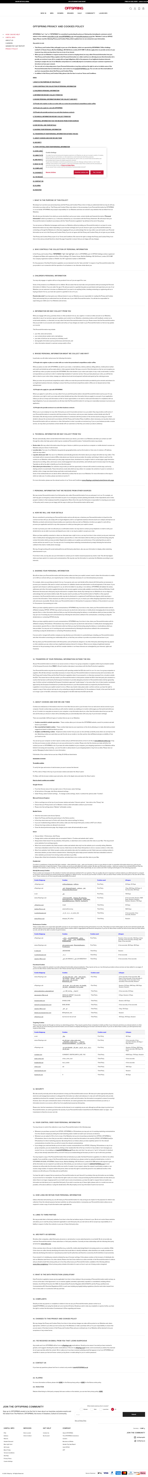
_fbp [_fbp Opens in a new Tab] (63, 1036)
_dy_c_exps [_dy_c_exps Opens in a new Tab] (65, 980)
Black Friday (7, 1450)
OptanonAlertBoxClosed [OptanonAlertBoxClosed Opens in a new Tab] (69, 890)
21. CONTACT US (38, 181)
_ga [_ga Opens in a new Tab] (63, 894)
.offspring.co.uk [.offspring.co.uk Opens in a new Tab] (39, 905)
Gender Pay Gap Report (15, 46)
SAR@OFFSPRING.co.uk (97, 1164)
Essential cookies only (81, 172)
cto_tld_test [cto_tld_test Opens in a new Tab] (66, 1040)
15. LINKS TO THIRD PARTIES (42, 155)
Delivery (6, 1436)
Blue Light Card (8, 1444)
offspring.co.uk (66, 1345)
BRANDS (70, 13)
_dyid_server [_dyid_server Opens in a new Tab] (82, 976)
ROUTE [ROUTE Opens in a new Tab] (77, 901)
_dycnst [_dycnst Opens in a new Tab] (72, 978)
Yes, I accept (97, 172)
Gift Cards (6, 1447)
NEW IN (43, 13)
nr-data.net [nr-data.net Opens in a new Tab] (37, 950)
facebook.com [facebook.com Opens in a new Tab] (38, 1074)
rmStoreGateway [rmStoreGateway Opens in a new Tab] (67, 884)
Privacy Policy (12, 49)
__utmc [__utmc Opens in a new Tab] (64, 938)
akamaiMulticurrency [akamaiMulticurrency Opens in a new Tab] (68, 901)
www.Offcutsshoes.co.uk (84, 36)
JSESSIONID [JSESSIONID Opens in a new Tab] (78, 899)
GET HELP (47, 1428)
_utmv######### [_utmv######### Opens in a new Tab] (72, 938)
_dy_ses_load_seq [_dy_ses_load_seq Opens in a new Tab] (67, 976)
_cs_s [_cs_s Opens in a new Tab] (85, 1047)
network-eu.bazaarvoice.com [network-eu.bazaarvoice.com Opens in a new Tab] (42, 1004)
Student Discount (8, 1441)
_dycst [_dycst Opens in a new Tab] (78, 978)
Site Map (6, 1455)
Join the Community (136, 1433)
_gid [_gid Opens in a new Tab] (63, 888)
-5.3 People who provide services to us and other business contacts (53, 112)
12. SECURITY (37, 142)
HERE (61, 1382)
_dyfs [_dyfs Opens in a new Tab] (76, 976)
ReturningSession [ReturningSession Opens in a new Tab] (79, 945)
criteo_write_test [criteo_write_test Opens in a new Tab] (75, 1040)
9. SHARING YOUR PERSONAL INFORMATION (47, 129)
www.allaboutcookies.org (102, 740)
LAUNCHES (103, 13)
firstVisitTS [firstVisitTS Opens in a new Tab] (84, 901)
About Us (9, 40)
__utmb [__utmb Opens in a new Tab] (69, 939)
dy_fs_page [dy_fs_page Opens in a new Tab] (79, 987)
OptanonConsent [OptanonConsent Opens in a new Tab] (71, 888)
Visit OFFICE (66, 1447)
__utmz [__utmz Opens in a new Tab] (74, 939)
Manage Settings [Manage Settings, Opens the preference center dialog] (51, 172)
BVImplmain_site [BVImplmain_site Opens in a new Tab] (67, 981)
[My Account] (135, 8)
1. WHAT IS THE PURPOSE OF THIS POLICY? (47, 82)
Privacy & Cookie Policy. (68, 165)
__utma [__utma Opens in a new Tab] (81, 938)
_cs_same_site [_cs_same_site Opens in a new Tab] (81, 1043)
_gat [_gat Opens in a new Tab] (84, 888)
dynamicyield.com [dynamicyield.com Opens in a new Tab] (39, 1000)
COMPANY (67, 1428)
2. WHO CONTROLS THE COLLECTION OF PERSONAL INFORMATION (54, 86)
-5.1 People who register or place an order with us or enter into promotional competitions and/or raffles (64, 103)
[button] (139, 1428)
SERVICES (27, 1428)
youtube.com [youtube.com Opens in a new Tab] (38, 1054)
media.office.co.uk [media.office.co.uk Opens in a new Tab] (39, 909)
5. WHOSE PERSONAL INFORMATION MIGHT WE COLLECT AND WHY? (55, 99)
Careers (9, 43)
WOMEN (60, 13)
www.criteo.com (46, 1244)
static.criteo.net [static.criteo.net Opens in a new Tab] (39, 1058)
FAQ (5, 1433)
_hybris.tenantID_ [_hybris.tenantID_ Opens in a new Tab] (67, 898)
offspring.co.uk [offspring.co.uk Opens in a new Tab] (38, 1016)
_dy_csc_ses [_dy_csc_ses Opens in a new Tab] (74, 980)
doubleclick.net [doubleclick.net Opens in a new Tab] (38, 1062)
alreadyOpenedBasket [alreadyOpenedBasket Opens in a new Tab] (69, 1043)
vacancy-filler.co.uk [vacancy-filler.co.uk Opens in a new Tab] (40, 959)
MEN (51, 13)
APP (64, 1450)
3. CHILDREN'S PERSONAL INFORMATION (46, 90)
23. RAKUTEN (37, 190)
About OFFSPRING (68, 1433)
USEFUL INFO (9, 1428)
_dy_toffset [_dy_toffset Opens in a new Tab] (65, 978)
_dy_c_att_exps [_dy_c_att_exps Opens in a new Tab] (74, 985)
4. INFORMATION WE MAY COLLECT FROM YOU (48, 95)
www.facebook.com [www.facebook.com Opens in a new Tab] (40, 1070)
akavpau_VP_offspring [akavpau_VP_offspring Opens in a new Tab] (80, 898)
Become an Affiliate (68, 1441)
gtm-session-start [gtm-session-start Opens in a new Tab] (67, 945)
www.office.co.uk (52, 36)
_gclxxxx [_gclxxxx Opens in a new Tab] (79, 888)
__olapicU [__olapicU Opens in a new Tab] (82, 1042)
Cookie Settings (8, 1461)
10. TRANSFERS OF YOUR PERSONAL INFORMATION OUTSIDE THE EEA (55, 134)
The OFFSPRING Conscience (71, 1436)
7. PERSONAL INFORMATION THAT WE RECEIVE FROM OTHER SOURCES (56, 121)
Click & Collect (27, 1436)
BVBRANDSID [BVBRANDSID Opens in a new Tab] (66, 941)
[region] (74, 163)
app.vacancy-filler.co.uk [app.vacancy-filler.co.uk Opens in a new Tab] (41, 995)
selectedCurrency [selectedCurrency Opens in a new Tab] (67, 899)
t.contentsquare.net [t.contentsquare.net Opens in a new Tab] (40, 913)
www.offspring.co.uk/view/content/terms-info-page (98, 480)
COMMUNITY (90, 13)
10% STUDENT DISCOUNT (78, 1)
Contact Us (46, 1433)
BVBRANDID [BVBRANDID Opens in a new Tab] (81, 939)
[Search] (131, 8)
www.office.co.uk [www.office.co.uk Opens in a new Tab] (39, 918)
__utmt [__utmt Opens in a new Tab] (64, 939)
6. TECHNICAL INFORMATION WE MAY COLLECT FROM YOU (52, 116)
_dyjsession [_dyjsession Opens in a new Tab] (72, 987)
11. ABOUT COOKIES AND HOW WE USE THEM (47, 138)
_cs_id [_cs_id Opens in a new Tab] (81, 1047)
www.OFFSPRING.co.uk (66, 36)
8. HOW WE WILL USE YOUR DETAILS (44, 125)
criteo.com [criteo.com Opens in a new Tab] (37, 1066)
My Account (46, 1436)
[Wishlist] (139, 8)
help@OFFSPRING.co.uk (81, 68)
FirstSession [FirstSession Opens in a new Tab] (66, 946)
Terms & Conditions (9, 1453)
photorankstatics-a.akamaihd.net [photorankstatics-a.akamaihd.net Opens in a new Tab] (44, 991)
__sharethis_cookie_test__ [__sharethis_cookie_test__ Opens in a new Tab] (70, 1042)
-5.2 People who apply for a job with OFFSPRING (47, 108)
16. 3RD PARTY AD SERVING (42, 159)
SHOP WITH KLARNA (24, 1)
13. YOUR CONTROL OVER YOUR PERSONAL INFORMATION (51, 146)
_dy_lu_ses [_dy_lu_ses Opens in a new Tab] (65, 985)
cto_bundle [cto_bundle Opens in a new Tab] (83, 985)
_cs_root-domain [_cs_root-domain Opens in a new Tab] (67, 1047)
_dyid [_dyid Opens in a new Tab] (82, 978)
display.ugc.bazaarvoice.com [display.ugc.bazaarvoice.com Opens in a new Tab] (42, 1012)
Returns (6, 1438)
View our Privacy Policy (80, 1420)
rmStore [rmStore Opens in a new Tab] (76, 884)
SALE (80, 13)
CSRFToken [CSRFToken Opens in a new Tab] (86, 899)
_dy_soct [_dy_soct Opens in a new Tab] (65, 987)
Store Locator (27, 1433)
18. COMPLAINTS (38, 168)
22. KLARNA (37, 185)
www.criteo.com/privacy (40, 1264)
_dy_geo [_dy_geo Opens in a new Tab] (75, 1047)
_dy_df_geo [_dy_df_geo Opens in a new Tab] (65, 1049)
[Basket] (143, 8)
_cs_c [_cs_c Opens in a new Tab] (89, 1047)
